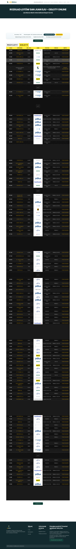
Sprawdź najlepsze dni (65, 68)
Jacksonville (20, 256)
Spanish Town (20, 349)
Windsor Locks (19, 53)
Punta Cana (19, 293)
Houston (20, 205)
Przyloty (12, 45)
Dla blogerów (30, 532)
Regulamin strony (42, 531)
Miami (20, 138)
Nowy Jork (19, 56)
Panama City (19, 129)
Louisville (20, 209)
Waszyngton (20, 215)
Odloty (24, 45)
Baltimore (20, 115)
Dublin (19, 50)
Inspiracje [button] (61, 2)
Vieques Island (20, 280)
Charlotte (19, 219)
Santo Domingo (19, 227)
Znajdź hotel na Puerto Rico (38, 36)
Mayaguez (20, 283)
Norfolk (20, 286)
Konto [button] (68, 2)
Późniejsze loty (38, 503)
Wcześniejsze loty (38, 40)
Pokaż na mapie (65, 50)
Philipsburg (19, 399)
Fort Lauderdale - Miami (20, 164)
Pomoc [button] (64, 2)
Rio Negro (20, 358)
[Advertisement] (38, 25)
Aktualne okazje (47, 2)
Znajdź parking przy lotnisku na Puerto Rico (23, 36)
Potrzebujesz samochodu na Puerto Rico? (54, 36)
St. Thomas (19, 71)
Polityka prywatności (43, 533)
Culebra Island (20, 231)
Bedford (20, 378)
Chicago (20, 252)
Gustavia (20, 199)
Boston (20, 119)
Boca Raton (20, 289)
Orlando (20, 79)
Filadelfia (20, 60)
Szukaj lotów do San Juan (49, 34)
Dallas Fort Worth (20, 196)
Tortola (20, 270)
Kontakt (29, 534)
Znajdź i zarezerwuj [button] (54, 2)
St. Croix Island (19, 76)
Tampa (20, 181)
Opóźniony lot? (59, 34)
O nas (29, 529)
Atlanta (20, 174)
